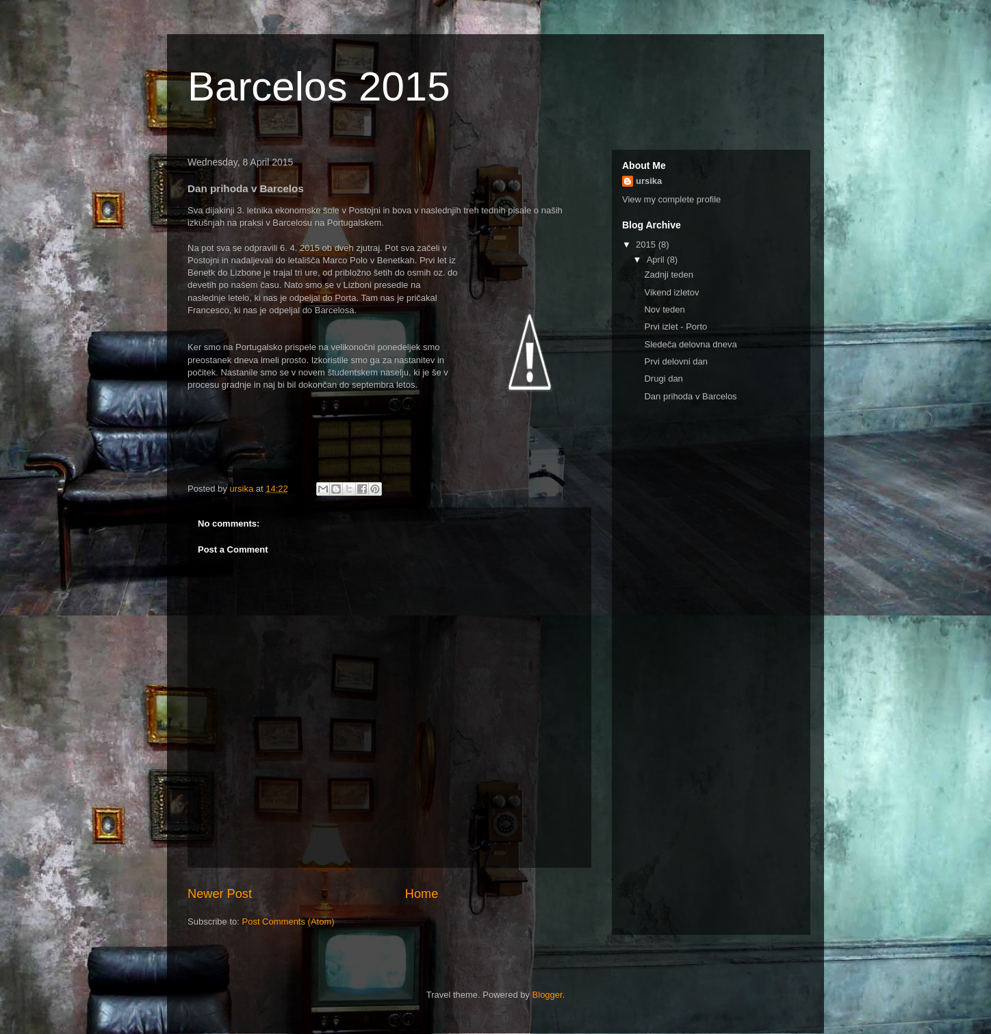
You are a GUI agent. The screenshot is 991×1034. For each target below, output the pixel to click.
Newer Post (220, 894)
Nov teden (664, 309)
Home (422, 894)
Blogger (547, 995)
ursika (649, 181)
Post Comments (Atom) (288, 921)
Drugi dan (663, 378)
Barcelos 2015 (319, 86)
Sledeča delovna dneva (690, 344)
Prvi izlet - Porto (675, 326)
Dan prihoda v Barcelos (690, 396)
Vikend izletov (671, 292)
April (657, 259)
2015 (647, 244)
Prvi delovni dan (676, 361)
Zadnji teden (668, 274)
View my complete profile (671, 199)
